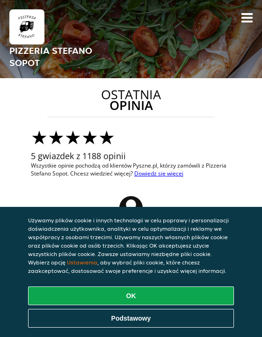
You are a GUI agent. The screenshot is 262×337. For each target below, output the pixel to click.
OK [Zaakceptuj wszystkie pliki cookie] (131, 296)
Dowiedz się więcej (158, 173)
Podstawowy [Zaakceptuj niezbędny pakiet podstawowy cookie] (131, 318)
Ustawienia (82, 262)
